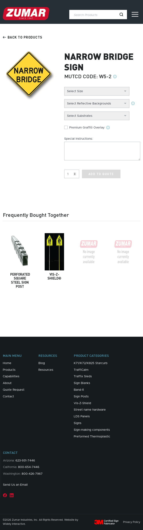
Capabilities (11, 376)
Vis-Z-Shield (82, 403)
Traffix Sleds (83, 376)
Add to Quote (101, 174)
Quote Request (13, 389)
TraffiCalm (81, 369)
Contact (8, 396)
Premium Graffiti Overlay (86, 127)
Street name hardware (90, 409)
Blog (41, 363)
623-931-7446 (25, 460)
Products (9, 369)
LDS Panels (82, 416)
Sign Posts (81, 396)
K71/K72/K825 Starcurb (90, 363)
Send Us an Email (15, 484)
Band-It (79, 389)
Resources (45, 369)
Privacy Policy (131, 522)
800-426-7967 (32, 473)
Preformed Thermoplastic (92, 436)
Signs (77, 423)
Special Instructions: (78, 138)
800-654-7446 (28, 467)
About (7, 383)
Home (7, 363)
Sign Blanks (82, 383)
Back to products (22, 37)
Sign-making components (92, 429)
